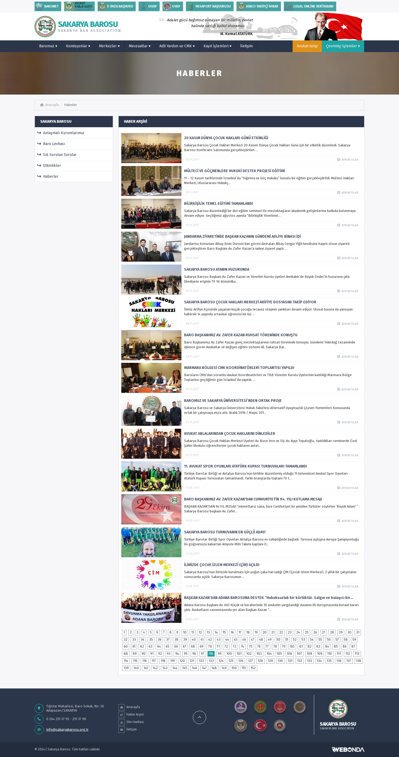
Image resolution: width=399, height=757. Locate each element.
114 (126, 661)
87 (353, 646)
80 (292, 646)
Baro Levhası (51, 144)
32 (125, 639)
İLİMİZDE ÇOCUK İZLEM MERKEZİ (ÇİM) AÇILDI (221, 565)
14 (216, 632)
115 (135, 661)
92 (160, 654)
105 (279, 654)
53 (303, 639)
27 (323, 632)
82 (309, 646)
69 (201, 646)
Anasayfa (49, 105)
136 (339, 661)
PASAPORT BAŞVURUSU (208, 6)
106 (289, 654)
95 (186, 654)
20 (265, 632)
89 (135, 654)
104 (269, 654)
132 (299, 661)
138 (358, 661)
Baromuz (48, 46)
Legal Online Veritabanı (309, 6)
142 (155, 668)
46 (244, 639)
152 (253, 668)
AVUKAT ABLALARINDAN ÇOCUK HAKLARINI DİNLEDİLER (229, 433)
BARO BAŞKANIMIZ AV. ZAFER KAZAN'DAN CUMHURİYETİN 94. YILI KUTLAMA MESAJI (253, 499)
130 (280, 661)
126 (240, 661)
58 (346, 639)
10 (184, 632)
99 (220, 654)
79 (283, 646)
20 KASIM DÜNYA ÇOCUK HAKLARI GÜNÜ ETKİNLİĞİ (226, 138)
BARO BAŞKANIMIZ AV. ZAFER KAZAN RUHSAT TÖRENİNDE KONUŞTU (240, 335)
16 (232, 632)
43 (219, 639)
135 (329, 661)
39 (185, 639)
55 (320, 639)
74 (242, 646)
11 (192, 632)
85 (336, 646)
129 (270, 661)
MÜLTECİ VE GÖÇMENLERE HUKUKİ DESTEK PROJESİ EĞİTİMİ (234, 171)
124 (221, 661)
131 (290, 661)
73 (234, 646)
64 (159, 646)
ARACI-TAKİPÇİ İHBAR (257, 6)
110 (329, 654)
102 (249, 654)
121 (192, 661)
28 (332, 632)
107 (299, 654)
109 (319, 654)
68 (193, 646)
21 (273, 632)
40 (194, 639)
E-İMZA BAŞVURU (115, 6)
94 (177, 654)
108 (309, 654)
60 (126, 646)
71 (218, 646)
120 (182, 661)
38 (176, 639)
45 (236, 639)
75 (250, 646)
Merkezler (109, 46)
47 (252, 639)
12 (200, 632)
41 (202, 639)
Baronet (47, 6)
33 (134, 639)
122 (201, 661)
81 (301, 646)
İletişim (246, 46)
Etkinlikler (49, 165)
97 (202, 654)
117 (154, 661)
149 (224, 668)
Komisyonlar (78, 46)
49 (270, 639)
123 (211, 661)
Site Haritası (131, 722)
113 (357, 654)
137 (348, 661)
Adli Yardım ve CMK (177, 46)
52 (295, 639)
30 (349, 632)
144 (174, 668)
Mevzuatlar (140, 46)
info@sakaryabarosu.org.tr (67, 730)
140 (136, 668)
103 (259, 654)
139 (126, 668)
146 (194, 668)
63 (150, 646)
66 (176, 646)
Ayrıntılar (348, 159)
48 (261, 639)
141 (146, 668)
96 (194, 654)
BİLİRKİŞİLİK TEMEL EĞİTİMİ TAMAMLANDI (218, 203)
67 (184, 646)
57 (337, 639)
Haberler (70, 105)
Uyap (171, 6)
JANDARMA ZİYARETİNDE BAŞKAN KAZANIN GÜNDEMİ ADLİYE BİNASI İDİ (242, 236)
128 (260, 661)
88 (126, 654)
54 (312, 639)
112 (348, 654)
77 (267, 646)
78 (275, 646)
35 (151, 639)
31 (357, 632)
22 (281, 632)
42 (210, 639)
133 (309, 661)
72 (226, 646)
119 (172, 661)
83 (318, 646)
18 (248, 632)
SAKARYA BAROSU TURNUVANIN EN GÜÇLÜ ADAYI (224, 532)
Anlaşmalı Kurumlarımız (61, 133)
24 (298, 632)
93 (169, 654)
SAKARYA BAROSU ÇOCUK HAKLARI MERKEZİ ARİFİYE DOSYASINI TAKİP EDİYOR (250, 302)
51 (286, 639)
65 (167, 646)
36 (159, 639)
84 (327, 646)
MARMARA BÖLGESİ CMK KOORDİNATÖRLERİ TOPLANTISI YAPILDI (239, 367)
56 (329, 639)
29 (341, 632)
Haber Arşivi (131, 715)
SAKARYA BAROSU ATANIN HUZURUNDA (216, 269)
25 (307, 632)
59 (354, 639)
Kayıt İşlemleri (217, 46)
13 (208, 632)
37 (168, 639)
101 (239, 654)
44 (227, 639)
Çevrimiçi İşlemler (343, 46)
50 (278, 639)
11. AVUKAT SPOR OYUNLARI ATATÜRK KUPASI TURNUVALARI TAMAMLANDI (245, 466)
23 (290, 632)
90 (144, 654)
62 (142, 646)
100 (229, 654)
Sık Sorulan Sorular (57, 154)
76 (259, 646)
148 (214, 668)
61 (133, 646)
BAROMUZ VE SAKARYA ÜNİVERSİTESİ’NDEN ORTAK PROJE (233, 400)
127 (250, 661)
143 (165, 668)
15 (224, 632)
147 (204, 668)
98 (211, 654)
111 (339, 654)
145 (184, 668)
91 (151, 654)
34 (142, 639)
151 (244, 668)
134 (319, 661)
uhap (148, 6)
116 (144, 661)
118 (163, 661)
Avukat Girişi (307, 46)
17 (240, 632)
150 (234, 668)
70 (210, 646)
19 (256, 632)
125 (231, 661)
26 (315, 632)
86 (345, 646)
